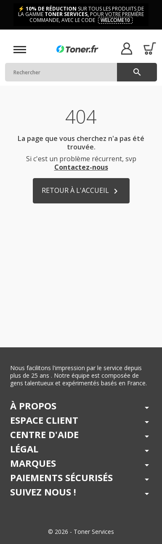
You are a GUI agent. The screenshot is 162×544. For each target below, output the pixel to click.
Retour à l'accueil (81, 191)
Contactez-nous (81, 167)
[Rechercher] (81, 72)
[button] (126, 48)
